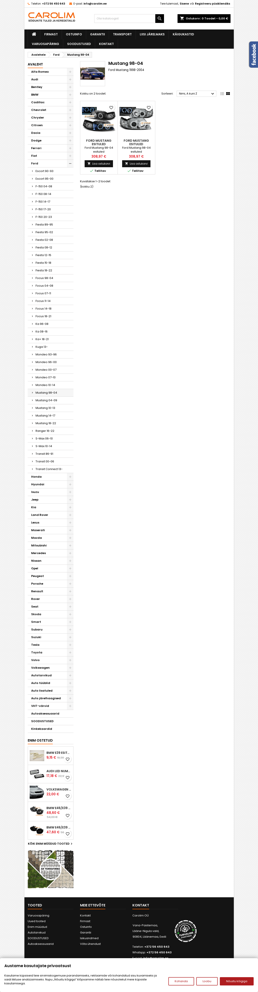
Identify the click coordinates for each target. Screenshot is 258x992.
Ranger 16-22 (45, 431)
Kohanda (181, 981)
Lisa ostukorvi (98, 163)
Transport (122, 34)
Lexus (35, 522)
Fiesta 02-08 (44, 240)
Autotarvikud (41, 675)
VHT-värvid (40, 706)
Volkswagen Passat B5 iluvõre (59, 789)
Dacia (35, 133)
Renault (37, 591)
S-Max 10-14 (44, 446)
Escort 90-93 (44, 171)
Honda (36, 477)
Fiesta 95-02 (44, 232)
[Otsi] (129, 18)
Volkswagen (40, 668)
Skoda (36, 614)
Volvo (35, 660)
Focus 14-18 (43, 309)
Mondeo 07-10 (46, 377)
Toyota (36, 652)
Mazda (36, 538)
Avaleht (35, 64)
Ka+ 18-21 (42, 339)
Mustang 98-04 (46, 393)
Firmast (51, 34)
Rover (35, 599)
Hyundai (37, 484)
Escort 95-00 (44, 179)
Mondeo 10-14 (45, 385)
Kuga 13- (42, 347)
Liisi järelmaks (152, 34)
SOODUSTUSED (79, 44)
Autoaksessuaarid (45, 713)
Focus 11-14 (43, 301)
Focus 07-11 (43, 293)
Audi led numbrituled (59, 771)
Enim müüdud (37, 927)
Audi (34, 79)
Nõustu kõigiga (236, 981)
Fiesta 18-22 (44, 270)
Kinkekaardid (41, 729)
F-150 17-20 (43, 209)
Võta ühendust (90, 944)
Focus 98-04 (44, 278)
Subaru (37, 629)
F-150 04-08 (44, 186)
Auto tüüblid (40, 683)
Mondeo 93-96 (46, 354)
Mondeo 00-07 (46, 370)
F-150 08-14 (43, 194)
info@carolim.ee (95, 3)
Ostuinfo (74, 34)
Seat (34, 606)
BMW (34, 95)
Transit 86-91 (44, 454)
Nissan (36, 561)
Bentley (36, 87)
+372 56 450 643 (53, 3)
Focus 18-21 (43, 316)
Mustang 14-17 (45, 415)
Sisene (184, 3)
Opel (34, 568)
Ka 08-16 (42, 331)
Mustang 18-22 (46, 423)
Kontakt (106, 44)
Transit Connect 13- (49, 469)
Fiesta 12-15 (43, 255)
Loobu (207, 981)
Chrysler (37, 117)
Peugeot (37, 576)
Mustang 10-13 (45, 408)
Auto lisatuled (42, 691)
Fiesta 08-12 (44, 247)
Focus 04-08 (44, 286)
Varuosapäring (45, 44)
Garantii (97, 34)
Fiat (34, 156)
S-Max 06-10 (44, 438)
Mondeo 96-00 (46, 362)
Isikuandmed (89, 938)
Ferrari (36, 148)
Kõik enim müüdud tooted (50, 844)
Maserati (38, 530)
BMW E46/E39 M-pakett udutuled (59, 808)
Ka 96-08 (42, 324)
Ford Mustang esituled (98, 142)
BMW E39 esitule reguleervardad (59, 752)
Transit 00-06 (45, 461)
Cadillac (37, 102)
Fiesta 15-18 (43, 263)
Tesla (35, 645)
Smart (36, 622)
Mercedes (38, 553)
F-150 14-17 (43, 202)
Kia (33, 507)
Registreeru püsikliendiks (212, 3)
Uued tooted (37, 921)
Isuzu (35, 492)
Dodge (36, 140)
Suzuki (36, 637)
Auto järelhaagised (46, 698)
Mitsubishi (39, 545)
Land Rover (39, 515)
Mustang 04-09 (46, 400)
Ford (34, 163)
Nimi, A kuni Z (197, 93)
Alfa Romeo (40, 72)
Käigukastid (183, 34)
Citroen (37, 125)
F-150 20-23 (44, 217)
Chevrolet (38, 110)
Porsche (37, 584)
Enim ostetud (40, 740)
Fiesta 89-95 (44, 224)
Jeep (34, 500)
